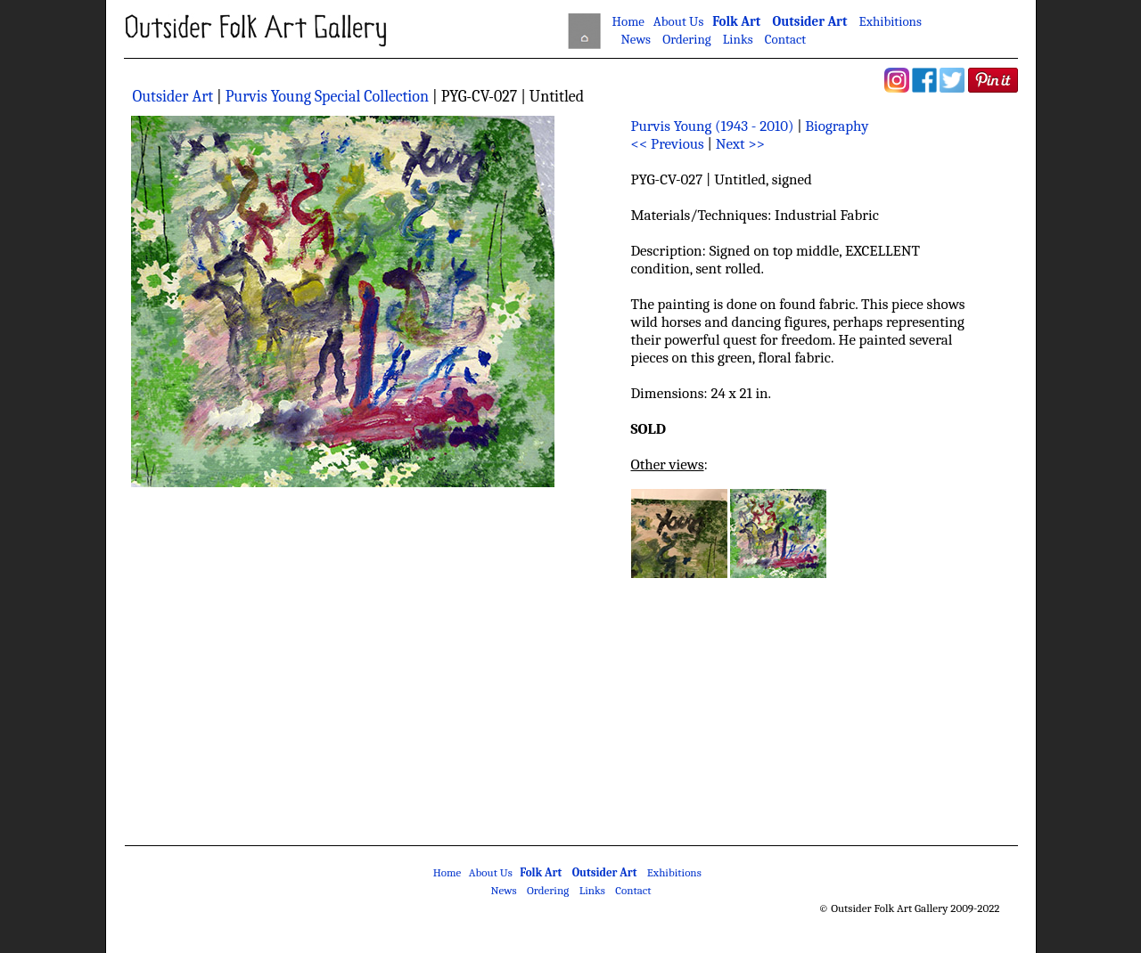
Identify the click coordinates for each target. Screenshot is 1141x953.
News (635, 39)
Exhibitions (890, 21)
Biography (836, 126)
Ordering (686, 39)
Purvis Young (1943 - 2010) (712, 126)
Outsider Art (809, 21)
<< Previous (669, 143)
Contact (785, 39)
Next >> (740, 143)
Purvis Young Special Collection (329, 96)
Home (628, 21)
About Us (678, 21)
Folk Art (736, 21)
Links (738, 39)
